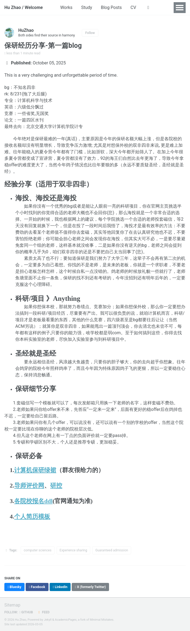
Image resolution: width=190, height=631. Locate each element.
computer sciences (38, 550)
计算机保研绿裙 (35, 470)
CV (133, 7)
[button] (148, 7)
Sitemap (12, 605)
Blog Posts (111, 7)
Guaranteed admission (111, 550)
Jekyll (48, 619)
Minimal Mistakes (101, 619)
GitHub (26, 612)
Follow (90, 33)
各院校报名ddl (33, 501)
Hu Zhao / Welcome (23, 7)
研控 (56, 485)
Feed (43, 612)
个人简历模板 (32, 516)
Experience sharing (73, 550)
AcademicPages (66, 619)
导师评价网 (29, 485)
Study (86, 7)
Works (66, 7)
